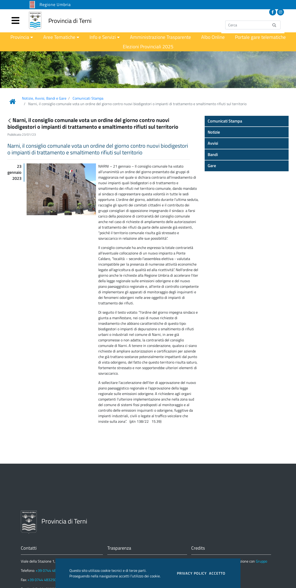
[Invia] (274, 25)
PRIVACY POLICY (192, 573)
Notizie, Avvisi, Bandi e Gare (44, 98)
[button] (247, 121)
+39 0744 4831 (48, 570)
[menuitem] (21, 37)
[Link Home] (12, 101)
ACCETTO (217, 573)
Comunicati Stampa (88, 98)
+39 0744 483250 (42, 579)
